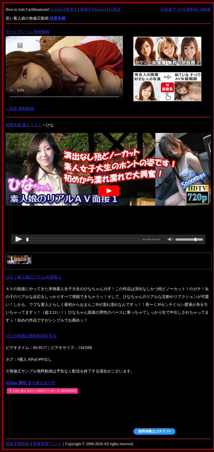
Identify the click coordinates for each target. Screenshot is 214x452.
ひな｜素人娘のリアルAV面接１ (34, 277)
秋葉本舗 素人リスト (24, 125)
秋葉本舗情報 (17, 444)
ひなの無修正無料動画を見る (31, 336)
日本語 (114, 9)
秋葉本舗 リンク (47, 444)
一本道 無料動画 (20, 109)
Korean (100, 9)
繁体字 (71, 9)
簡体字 (86, 9)
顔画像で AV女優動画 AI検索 (185, 9)
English (57, 9)
